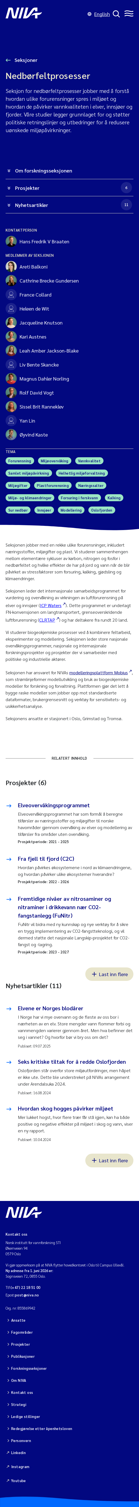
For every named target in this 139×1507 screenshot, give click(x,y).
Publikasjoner (23, 1356)
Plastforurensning (53, 485)
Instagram (20, 1466)
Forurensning (19, 460)
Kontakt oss (22, 1392)
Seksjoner (25, 60)
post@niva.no (27, 1295)
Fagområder (22, 1332)
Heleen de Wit (27, 308)
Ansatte (18, 1320)
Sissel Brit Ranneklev (35, 406)
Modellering (71, 510)
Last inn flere (109, 974)
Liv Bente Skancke (32, 364)
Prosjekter (73, 187)
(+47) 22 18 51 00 (26, 1287)
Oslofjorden (101, 510)
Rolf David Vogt (30, 392)
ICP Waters (51, 605)
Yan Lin (20, 420)
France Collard (28, 294)
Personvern (21, 1440)
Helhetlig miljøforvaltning (82, 473)
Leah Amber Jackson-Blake (42, 350)
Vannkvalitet (89, 460)
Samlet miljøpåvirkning (28, 473)
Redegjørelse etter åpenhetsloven (41, 1428)
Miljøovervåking (55, 460)
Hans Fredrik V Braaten (37, 241)
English (99, 14)
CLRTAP (47, 620)
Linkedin (18, 1452)
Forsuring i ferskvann (79, 497)
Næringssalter (90, 485)
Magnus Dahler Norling (37, 378)
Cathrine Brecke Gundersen (42, 280)
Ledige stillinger (25, 1416)
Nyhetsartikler (73, 204)
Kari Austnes (26, 336)
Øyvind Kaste (27, 434)
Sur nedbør (18, 510)
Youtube (18, 1480)
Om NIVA (18, 1380)
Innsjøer (44, 510)
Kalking (114, 497)
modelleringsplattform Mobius (98, 672)
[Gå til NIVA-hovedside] (45, 14)
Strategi (18, 1404)
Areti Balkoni (27, 266)
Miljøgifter (17, 485)
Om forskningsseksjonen (43, 170)
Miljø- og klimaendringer (29, 497)
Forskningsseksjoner (29, 1368)
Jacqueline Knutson (34, 322)
